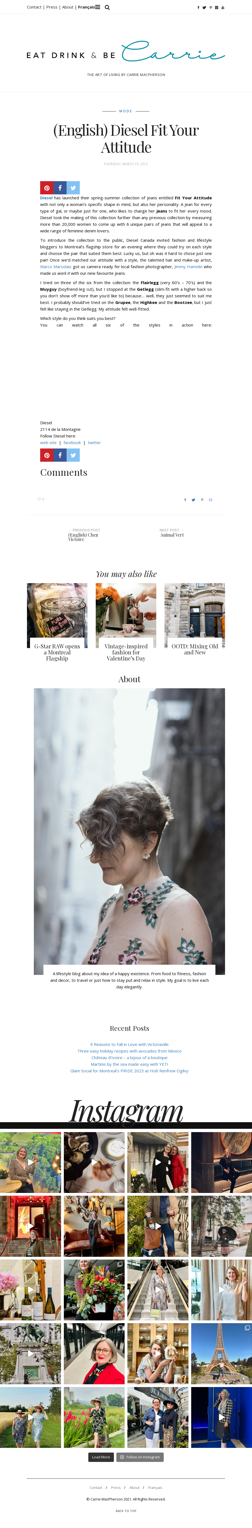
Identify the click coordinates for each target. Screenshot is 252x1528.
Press (116, 1487)
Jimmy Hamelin (188, 266)
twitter (94, 442)
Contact (96, 1487)
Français (155, 1487)
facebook (73, 442)
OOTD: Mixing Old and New (195, 649)
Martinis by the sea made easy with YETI (129, 1064)
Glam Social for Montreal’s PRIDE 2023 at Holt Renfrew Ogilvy (129, 1070)
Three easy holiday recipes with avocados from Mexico (129, 1051)
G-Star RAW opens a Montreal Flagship (57, 652)
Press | (54, 7)
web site (48, 442)
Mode (125, 111)
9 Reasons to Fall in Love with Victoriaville (129, 1044)
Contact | (36, 7)
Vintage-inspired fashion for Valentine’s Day (126, 652)
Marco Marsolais (56, 266)
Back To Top (126, 1511)
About (68, 7)
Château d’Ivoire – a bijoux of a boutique (130, 1057)
